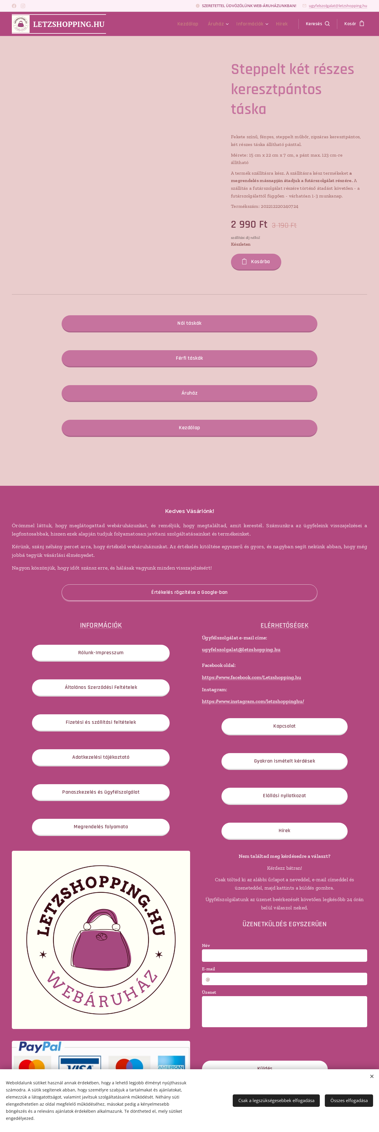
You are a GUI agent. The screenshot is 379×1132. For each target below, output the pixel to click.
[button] (317, 24)
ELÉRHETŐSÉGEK (284, 625)
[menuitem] (196, 24)
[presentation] (247, 1043)
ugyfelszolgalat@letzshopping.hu (338, 5)
